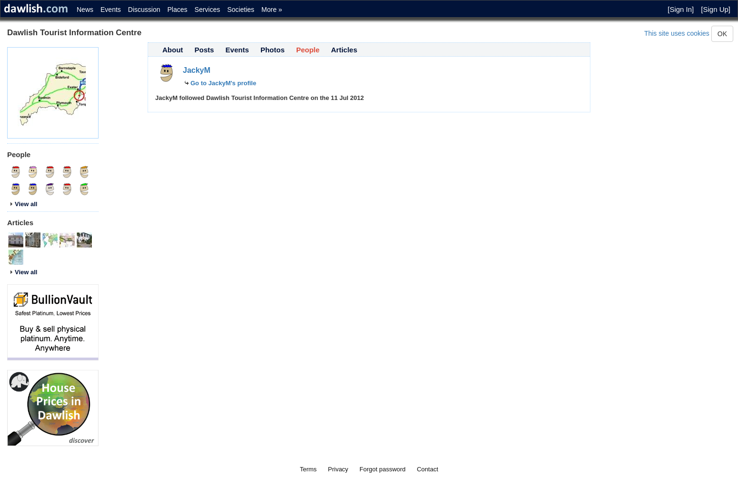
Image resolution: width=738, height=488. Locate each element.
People (307, 50)
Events (110, 9)
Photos (272, 50)
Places (178, 9)
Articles (344, 50)
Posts (204, 50)
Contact (427, 469)
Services (207, 9)
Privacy (338, 469)
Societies (240, 9)
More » (271, 9)
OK (722, 34)
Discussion (144, 9)
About (172, 50)
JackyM (196, 70)
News (85, 9)
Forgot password (382, 469)
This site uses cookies (676, 33)
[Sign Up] (715, 9)
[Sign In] (681, 9)
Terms (308, 469)
